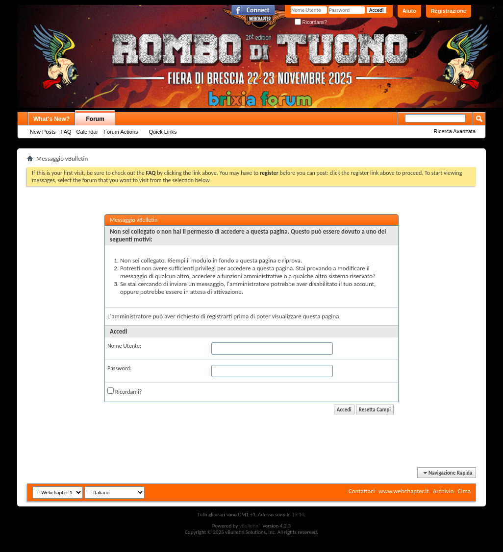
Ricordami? (311, 22)
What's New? (51, 119)
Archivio (443, 491)
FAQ (66, 132)
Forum (95, 119)
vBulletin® (250, 526)
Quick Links (163, 132)
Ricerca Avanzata (455, 131)
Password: (119, 368)
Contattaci (362, 491)
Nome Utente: (124, 345)
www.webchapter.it (403, 491)
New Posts (43, 132)
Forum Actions (120, 132)
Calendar (87, 132)
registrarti (219, 316)
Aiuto (409, 11)
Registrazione (448, 11)
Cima (464, 491)
